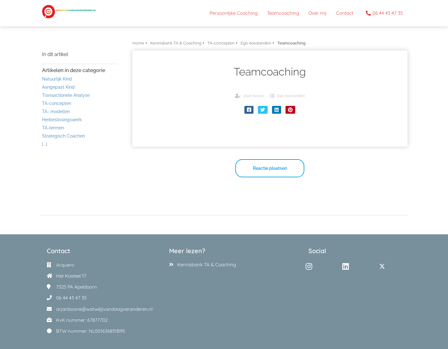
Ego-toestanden (291, 96)
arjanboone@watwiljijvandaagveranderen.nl (104, 309)
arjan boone (253, 96)
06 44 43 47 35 (71, 298)
